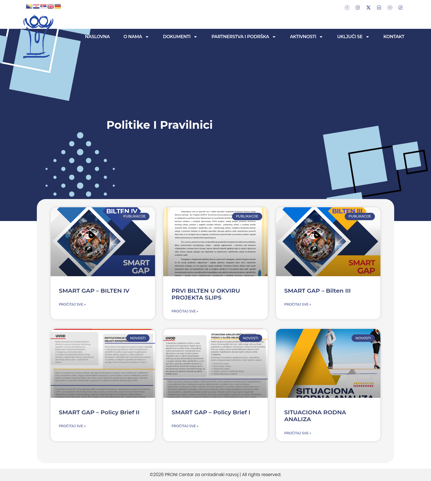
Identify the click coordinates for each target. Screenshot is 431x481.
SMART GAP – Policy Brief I (211, 412)
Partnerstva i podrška (243, 36)
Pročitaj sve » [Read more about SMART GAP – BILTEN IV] (72, 304)
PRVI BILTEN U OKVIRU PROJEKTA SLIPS (206, 294)
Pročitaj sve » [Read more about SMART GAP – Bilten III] (297, 304)
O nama (136, 36)
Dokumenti (180, 36)
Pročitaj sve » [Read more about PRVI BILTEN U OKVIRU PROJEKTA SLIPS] (185, 311)
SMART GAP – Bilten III (317, 290)
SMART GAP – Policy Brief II (99, 412)
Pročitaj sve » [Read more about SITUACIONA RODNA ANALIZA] (297, 433)
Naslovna (97, 36)
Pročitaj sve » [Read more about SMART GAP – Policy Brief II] (72, 426)
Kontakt (393, 36)
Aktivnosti (307, 36)
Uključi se (353, 36)
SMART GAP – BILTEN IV (94, 290)
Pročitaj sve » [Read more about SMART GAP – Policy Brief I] (185, 426)
